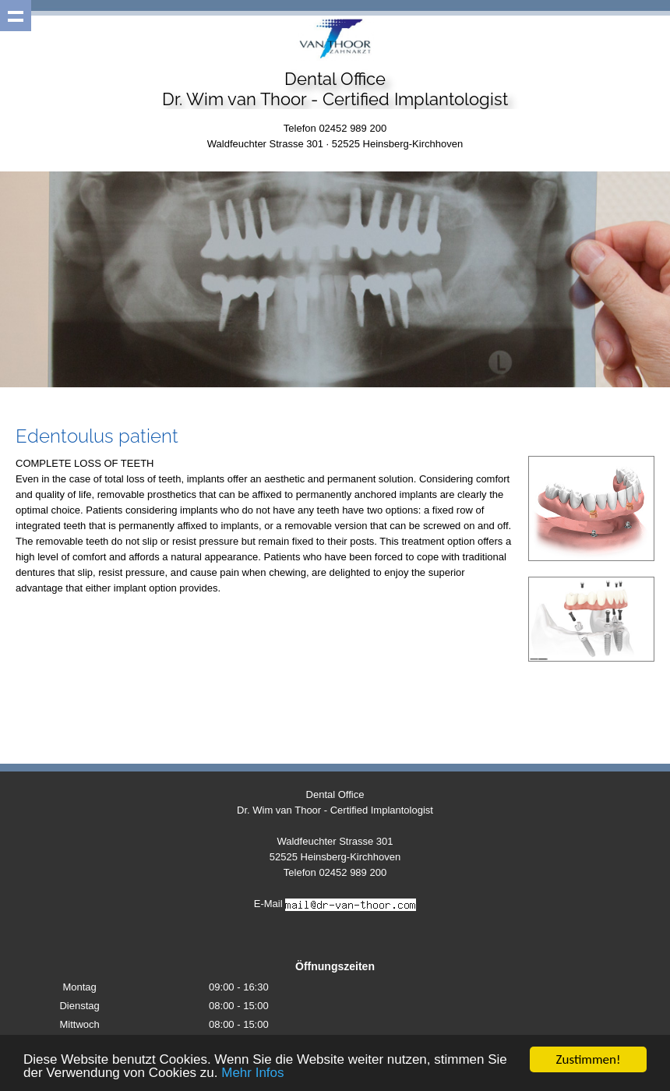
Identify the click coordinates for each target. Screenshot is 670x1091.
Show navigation (15, 15)
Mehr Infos (252, 1073)
